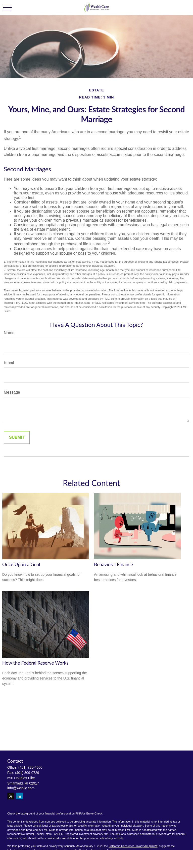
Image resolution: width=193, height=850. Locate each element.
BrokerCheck (94, 813)
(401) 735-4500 (30, 767)
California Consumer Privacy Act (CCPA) (133, 845)
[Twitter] (10, 796)
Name (9, 333)
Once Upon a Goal (21, 564)
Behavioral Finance (113, 564)
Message (12, 392)
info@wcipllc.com (20, 788)
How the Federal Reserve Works (35, 663)
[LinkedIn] (19, 796)
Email (9, 362)
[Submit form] (17, 437)
